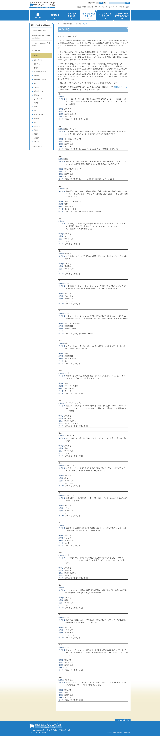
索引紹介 (78, 23)
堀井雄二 (36, 95)
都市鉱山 (36, 107)
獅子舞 (36, 134)
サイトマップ (113, 7)
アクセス (97, 7)
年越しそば (37, 126)
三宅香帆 (36, 87)
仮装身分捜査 (38, 60)
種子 (35, 83)
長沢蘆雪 (36, 75)
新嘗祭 (36, 130)
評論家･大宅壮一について (85, 7)
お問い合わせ (123, 7)
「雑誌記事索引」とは (39, 30)
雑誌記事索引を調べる (88, 15)
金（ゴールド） (38, 99)
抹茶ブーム (37, 64)
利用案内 (54, 15)
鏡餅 (35, 122)
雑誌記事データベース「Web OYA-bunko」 (41, 37)
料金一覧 (104, 7)
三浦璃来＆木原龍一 (40, 79)
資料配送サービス (120, 87)
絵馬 (35, 110)
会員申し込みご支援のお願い (122, 15)
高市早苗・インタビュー (41, 91)
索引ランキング (37, 146)
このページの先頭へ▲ (123, 720)
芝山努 (36, 68)
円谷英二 (36, 138)
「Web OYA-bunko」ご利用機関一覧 (41, 44)
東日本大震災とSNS (40, 72)
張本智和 (36, 118)
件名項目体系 (36, 50)
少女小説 (36, 142)
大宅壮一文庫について (105, 15)
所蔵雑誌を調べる (71, 15)
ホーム (37, 15)
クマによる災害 (38, 114)
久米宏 (36, 103)
